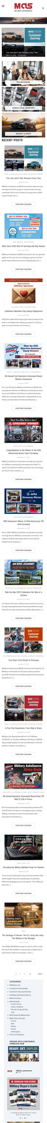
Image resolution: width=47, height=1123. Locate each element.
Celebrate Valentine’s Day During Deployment (23, 311)
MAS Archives (15, 998)
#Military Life (23, 863)
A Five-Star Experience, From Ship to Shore (23, 728)
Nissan (13, 1026)
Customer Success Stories (31, 174)
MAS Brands (14, 1002)
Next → (41, 974)
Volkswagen (15, 1032)
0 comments (22, 55)
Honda (13, 1029)
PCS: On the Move (16, 1035)
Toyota (13, 1021)
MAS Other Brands (17, 1018)
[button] (3, 8)
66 (30, 974)
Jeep (24, 931)
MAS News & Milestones (23, 242)
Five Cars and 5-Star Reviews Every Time (22, 52)
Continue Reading (23, 204)
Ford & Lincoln (11, 174)
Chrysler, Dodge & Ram (19, 1009)
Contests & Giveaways (31, 372)
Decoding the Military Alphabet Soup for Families (23, 867)
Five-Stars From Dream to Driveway (23, 660)
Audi (12, 1024)
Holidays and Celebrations (23, 307)
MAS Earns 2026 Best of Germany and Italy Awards (23, 246)
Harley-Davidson (34, 588)
